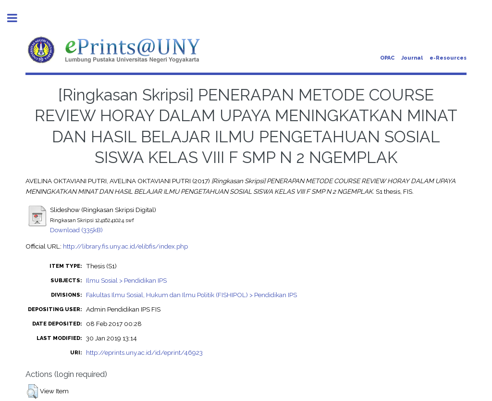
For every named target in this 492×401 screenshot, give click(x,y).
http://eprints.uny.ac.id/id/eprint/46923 (144, 352)
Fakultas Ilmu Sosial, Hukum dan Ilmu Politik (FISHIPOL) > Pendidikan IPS (191, 295)
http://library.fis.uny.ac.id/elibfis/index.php (125, 246)
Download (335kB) (76, 230)
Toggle (17, 18)
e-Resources (448, 58)
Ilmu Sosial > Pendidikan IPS (126, 280)
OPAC (387, 58)
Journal (412, 58)
